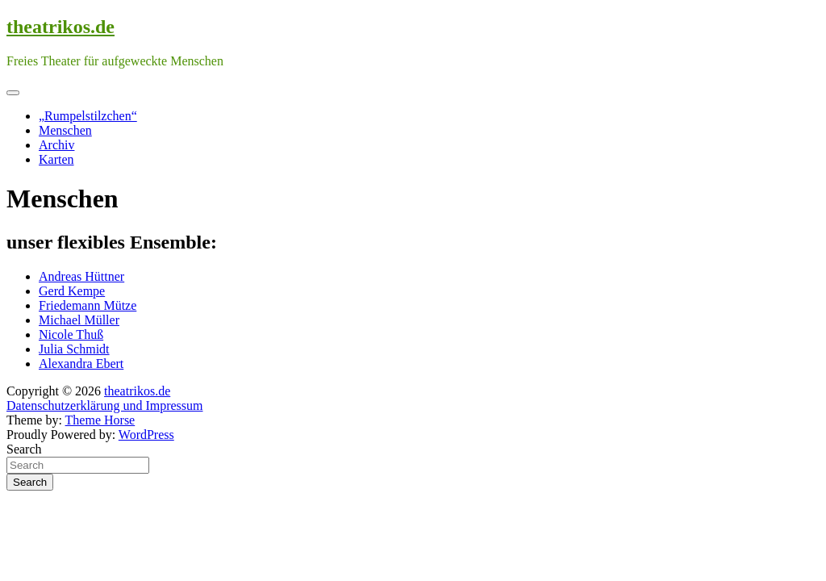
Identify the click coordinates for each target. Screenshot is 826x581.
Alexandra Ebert (81, 363)
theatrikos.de (60, 26)
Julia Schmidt (74, 349)
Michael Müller (79, 320)
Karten (56, 159)
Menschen (65, 130)
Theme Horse (100, 420)
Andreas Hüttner (81, 276)
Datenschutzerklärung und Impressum (104, 405)
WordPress (146, 434)
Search (24, 449)
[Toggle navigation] (12, 92)
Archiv (56, 145)
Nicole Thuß (71, 334)
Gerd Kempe (72, 291)
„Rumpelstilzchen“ (88, 116)
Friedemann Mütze (87, 305)
